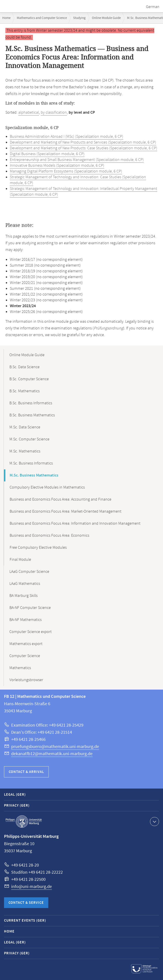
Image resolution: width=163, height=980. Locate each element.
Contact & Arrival (26, 772)
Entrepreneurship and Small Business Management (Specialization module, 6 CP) (77, 159)
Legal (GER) (15, 794)
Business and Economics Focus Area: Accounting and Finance (60, 499)
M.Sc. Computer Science (29, 439)
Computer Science (24, 656)
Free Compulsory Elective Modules (38, 547)
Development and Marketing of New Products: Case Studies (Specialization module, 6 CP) (83, 148)
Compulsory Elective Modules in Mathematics (47, 487)
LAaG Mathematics (24, 583)
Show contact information (154, 821)
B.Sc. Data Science (24, 367)
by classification (54, 112)
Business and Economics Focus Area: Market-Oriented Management (65, 511)
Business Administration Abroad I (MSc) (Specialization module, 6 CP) (66, 136)
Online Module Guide (106, 18)
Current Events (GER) (25, 920)
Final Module (20, 559)
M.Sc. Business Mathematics (34, 475)
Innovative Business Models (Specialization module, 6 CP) (57, 165)
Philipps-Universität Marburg (24, 821)
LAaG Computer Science (29, 571)
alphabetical (28, 112)
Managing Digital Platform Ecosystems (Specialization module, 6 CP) (66, 171)
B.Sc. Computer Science (29, 379)
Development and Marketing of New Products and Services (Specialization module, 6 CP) (83, 142)
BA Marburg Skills (23, 595)
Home (6, 18)
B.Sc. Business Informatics (30, 403)
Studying (79, 18)
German (152, 7)
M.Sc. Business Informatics (31, 463)
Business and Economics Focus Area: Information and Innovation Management (75, 523)
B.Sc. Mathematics (24, 391)
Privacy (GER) (17, 805)
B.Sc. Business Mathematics (32, 415)
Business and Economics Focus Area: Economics (49, 535)
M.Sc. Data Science (24, 427)
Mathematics (20, 668)
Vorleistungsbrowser (26, 680)
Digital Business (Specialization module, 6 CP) (47, 154)
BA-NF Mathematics (25, 620)
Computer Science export (30, 632)
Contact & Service (26, 902)
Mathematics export (25, 644)
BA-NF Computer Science (30, 607)
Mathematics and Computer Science (42, 18)
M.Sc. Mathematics (24, 451)
